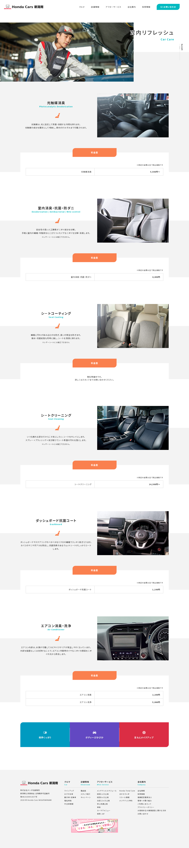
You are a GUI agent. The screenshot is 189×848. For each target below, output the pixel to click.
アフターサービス (113, 6)
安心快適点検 (102, 804)
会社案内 (132, 6)
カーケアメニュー (103, 810)
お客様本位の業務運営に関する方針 (152, 810)
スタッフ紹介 (85, 794)
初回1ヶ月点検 (103, 794)
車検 (99, 807)
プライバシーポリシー (146, 807)
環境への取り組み (145, 800)
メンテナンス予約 (126, 800)
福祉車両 (67, 800)
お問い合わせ (143, 814)
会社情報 (141, 790)
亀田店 (83, 790)
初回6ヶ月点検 (103, 797)
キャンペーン (86, 797)
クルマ (82, 6)
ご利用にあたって (144, 804)
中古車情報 (68, 804)
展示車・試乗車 (70, 797)
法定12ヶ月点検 (103, 800)
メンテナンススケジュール (107, 790)
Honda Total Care (127, 790)
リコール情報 (124, 797)
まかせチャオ (124, 794)
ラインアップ (69, 790)
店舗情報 (95, 6)
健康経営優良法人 (145, 797)
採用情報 (146, 6)
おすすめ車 (68, 794)
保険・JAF (101, 814)
